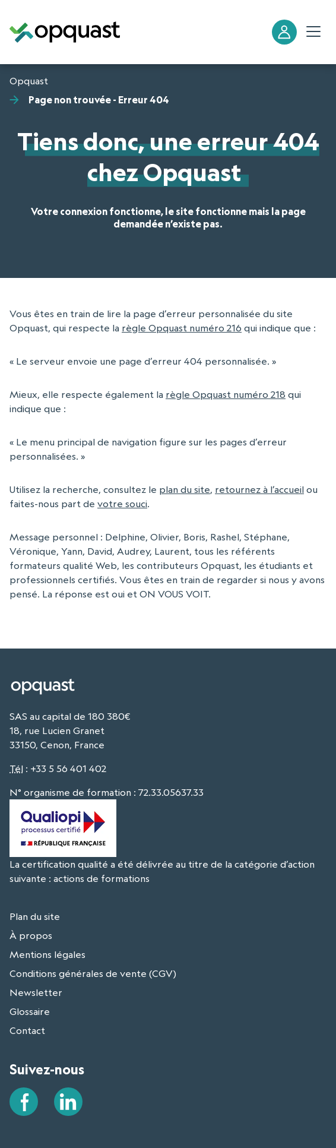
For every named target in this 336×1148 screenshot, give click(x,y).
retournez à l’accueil (259, 489)
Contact (27, 1030)
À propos (30, 935)
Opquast (28, 81)
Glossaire (29, 1011)
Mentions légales (47, 954)
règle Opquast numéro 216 (182, 328)
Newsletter (35, 992)
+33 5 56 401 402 (68, 768)
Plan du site (34, 916)
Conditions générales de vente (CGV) (92, 973)
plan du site (184, 489)
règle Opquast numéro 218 (226, 394)
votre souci (122, 504)
